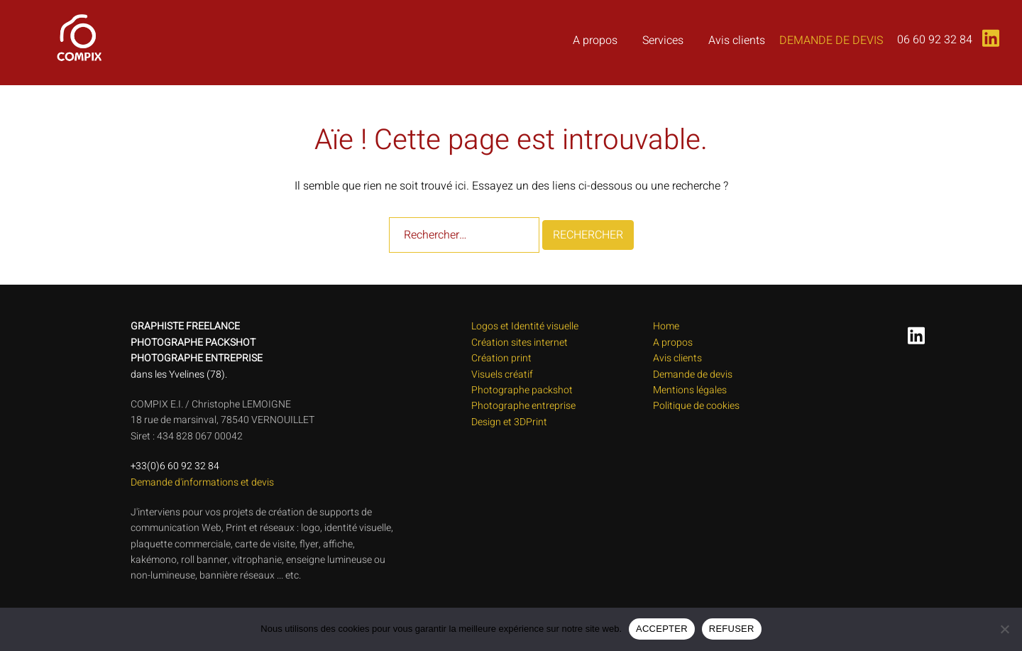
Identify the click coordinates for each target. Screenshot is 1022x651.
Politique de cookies (696, 405)
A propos (595, 40)
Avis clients (736, 40)
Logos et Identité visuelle (524, 326)
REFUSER (731, 628)
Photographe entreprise (523, 405)
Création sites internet (519, 342)
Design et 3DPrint (509, 422)
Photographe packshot (522, 390)
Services (662, 40)
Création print (501, 358)
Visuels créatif (502, 374)
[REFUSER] (1004, 629)
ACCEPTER (662, 628)
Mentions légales (690, 390)
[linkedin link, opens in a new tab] (988, 33)
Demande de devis (831, 40)
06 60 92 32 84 (934, 39)
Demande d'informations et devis (202, 482)
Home (666, 326)
